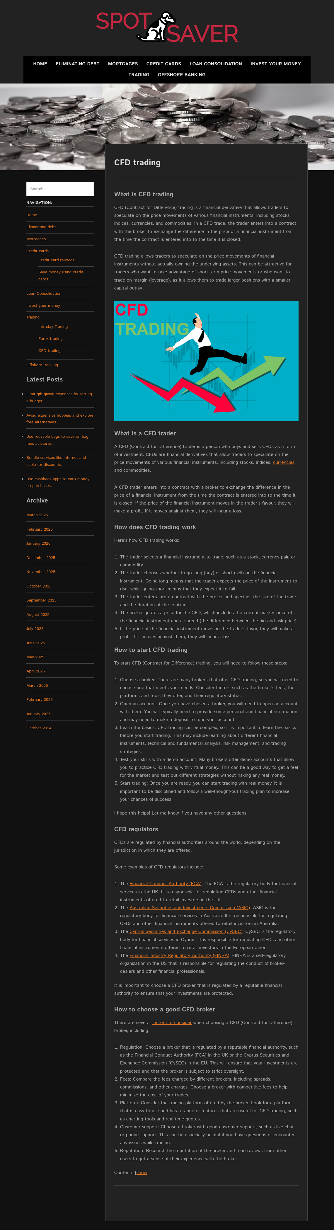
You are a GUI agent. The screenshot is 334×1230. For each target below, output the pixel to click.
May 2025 (35, 657)
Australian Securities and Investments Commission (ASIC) (189, 907)
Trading (139, 74)
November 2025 (40, 572)
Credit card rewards (56, 260)
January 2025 (38, 714)
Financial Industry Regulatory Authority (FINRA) (179, 955)
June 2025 (35, 643)
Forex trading (50, 339)
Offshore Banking (181, 74)
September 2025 (41, 600)
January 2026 (38, 543)
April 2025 (35, 671)
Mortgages (123, 64)
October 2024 (39, 728)
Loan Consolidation (216, 64)
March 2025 (37, 686)
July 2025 (34, 629)
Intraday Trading (53, 327)
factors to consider (172, 1022)
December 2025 (40, 558)
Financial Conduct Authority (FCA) (165, 883)
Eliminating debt (77, 64)
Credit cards (163, 64)
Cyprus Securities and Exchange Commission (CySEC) (185, 931)
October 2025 (39, 586)
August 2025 (38, 615)
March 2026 (37, 515)
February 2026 (39, 529)
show (142, 1172)
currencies (283, 462)
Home (40, 64)
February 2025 (39, 700)
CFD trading (49, 351)
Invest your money (276, 64)
